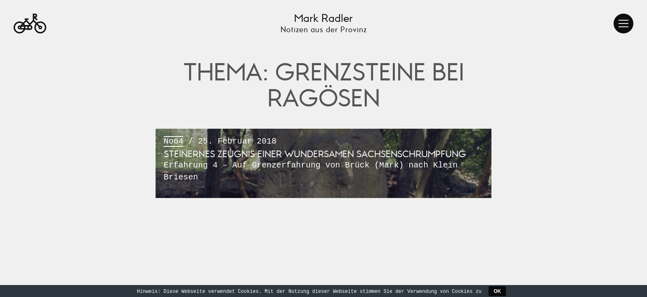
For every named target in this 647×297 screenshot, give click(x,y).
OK (497, 291)
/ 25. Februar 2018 (323, 160)
